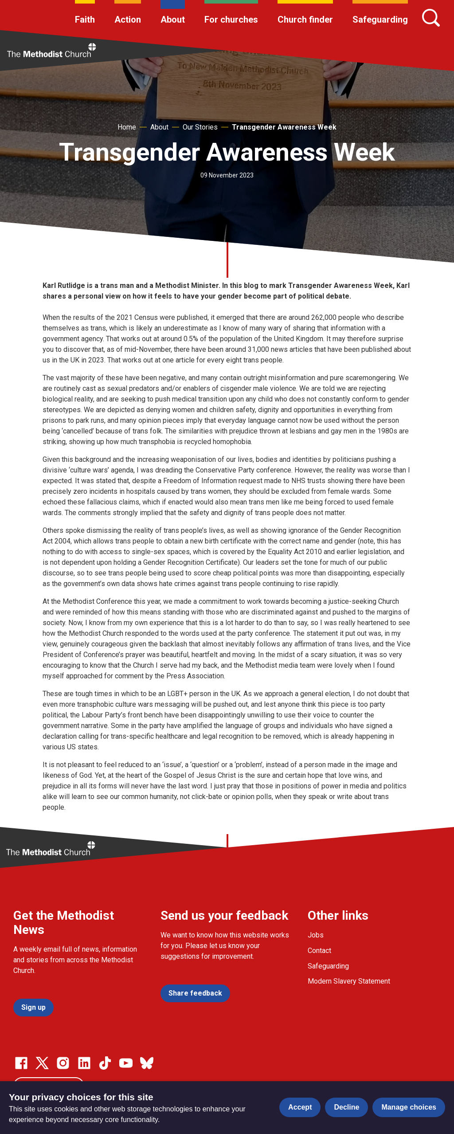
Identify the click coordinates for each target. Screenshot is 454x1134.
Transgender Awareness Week (284, 127)
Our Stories (200, 127)
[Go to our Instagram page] (63, 1063)
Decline (346, 1107)
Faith (85, 19)
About (172, 19)
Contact (319, 950)
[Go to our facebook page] (21, 1063)
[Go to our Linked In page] (84, 1063)
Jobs (316, 935)
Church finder (305, 19)
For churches (231, 19)
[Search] (431, 18)
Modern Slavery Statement (349, 981)
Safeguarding (380, 19)
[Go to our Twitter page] (42, 1063)
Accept (300, 1107)
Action (127, 19)
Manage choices (408, 1107)
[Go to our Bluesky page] (147, 1063)
